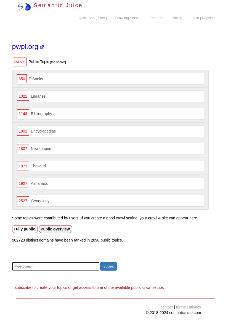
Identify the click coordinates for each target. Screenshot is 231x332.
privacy (195, 307)
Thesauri (38, 166)
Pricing (177, 18)
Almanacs (39, 183)
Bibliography (41, 113)
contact (166, 307)
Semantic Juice (50, 5)
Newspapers (41, 148)
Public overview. (56, 229)
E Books (36, 79)
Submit (108, 266)
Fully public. (25, 229)
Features (156, 18)
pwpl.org (28, 46)
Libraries (38, 96)
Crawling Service (128, 18)
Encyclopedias (43, 131)
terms (181, 307)
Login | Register (203, 18)
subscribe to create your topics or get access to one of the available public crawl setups (89, 287)
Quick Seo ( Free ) (93, 18)
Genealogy (40, 201)
